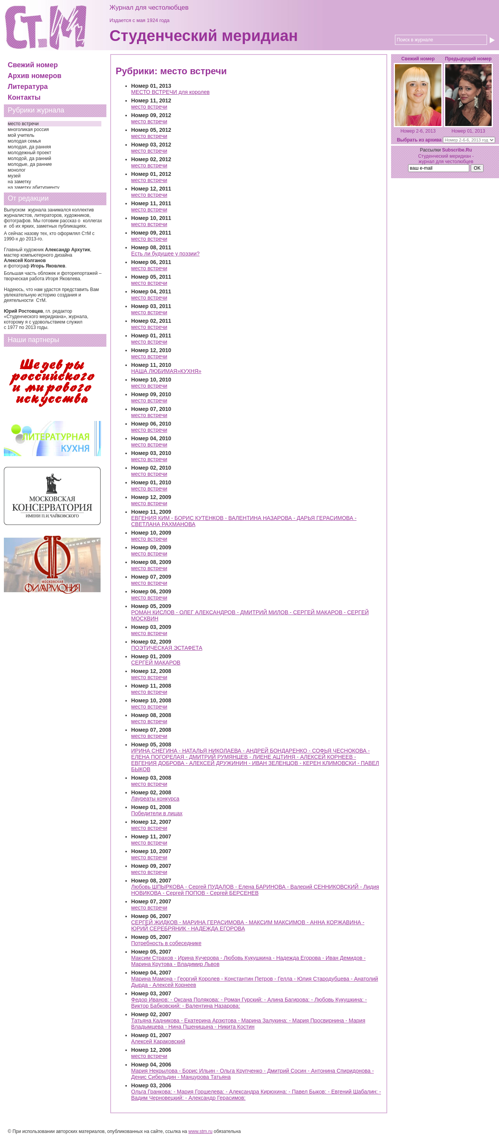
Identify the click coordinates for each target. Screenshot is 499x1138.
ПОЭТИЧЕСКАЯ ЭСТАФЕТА (166, 648)
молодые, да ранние (30, 164)
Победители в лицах (157, 813)
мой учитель (21, 135)
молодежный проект (29, 152)
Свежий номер (33, 65)
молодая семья (24, 141)
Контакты (24, 97)
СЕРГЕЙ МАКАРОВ (155, 662)
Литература (28, 86)
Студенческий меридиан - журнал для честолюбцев (446, 158)
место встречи (23, 123)
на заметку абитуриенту (34, 187)
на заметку (19, 181)
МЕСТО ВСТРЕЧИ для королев (170, 92)
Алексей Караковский (158, 1041)
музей (14, 176)
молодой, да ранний (29, 158)
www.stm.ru (200, 1131)
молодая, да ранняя (29, 147)
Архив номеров (35, 76)
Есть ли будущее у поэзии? (165, 253)
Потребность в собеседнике (166, 943)
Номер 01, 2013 (468, 131)
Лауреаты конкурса (155, 799)
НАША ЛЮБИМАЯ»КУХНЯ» (166, 371)
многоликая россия (28, 129)
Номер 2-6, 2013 (418, 131)
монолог (17, 170)
